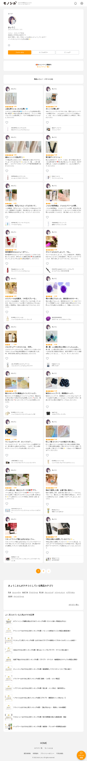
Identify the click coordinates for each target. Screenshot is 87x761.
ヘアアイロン (70, 592)
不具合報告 (59, 753)
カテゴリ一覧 (38, 748)
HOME (43, 743)
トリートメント (60, 592)
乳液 (9, 592)
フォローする (20, 52)
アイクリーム (33, 592)
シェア (67, 52)
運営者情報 (27, 753)
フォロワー (43, 52)
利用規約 (35, 753)
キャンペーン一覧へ (43, 67)
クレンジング (49, 592)
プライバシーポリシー (47, 753)
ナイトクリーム (19, 596)
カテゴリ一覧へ (74, 604)
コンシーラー (16, 592)
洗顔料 (10, 596)
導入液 (41, 592)
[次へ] (43, 571)
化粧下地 (25, 592)
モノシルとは (49, 748)
